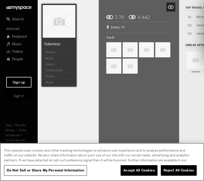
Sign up (19, 82)
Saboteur (52, 43)
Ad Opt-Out (13, 135)
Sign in (19, 96)
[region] (102, 162)
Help (9, 125)
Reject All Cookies (179, 170)
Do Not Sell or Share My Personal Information (45, 170)
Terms (23, 130)
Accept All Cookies (139, 170)
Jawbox (195, 71)
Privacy (10, 130)
